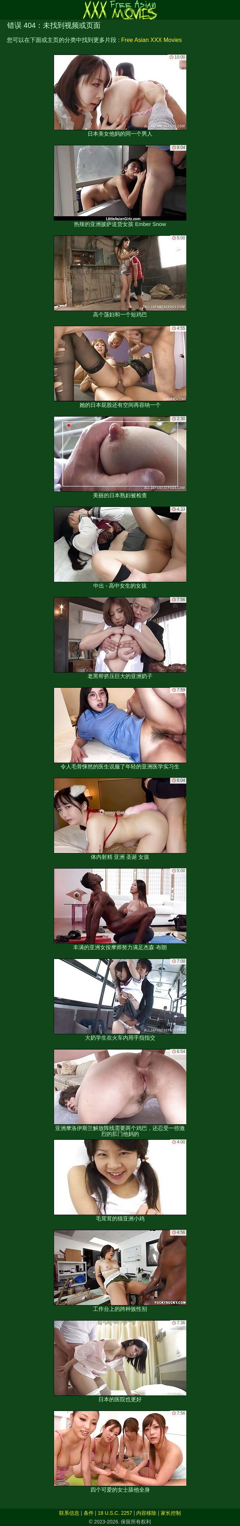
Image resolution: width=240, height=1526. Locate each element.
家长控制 (171, 1513)
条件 (89, 1513)
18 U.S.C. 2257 (115, 1513)
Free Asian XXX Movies (151, 40)
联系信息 (69, 1513)
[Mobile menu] (6, 10)
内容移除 (146, 1513)
